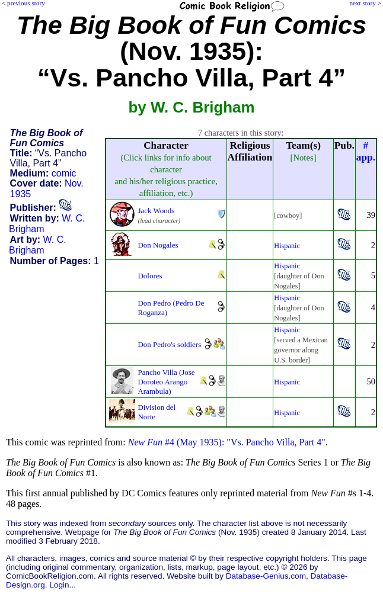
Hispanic (287, 246)
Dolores (150, 275)
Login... (62, 584)
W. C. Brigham (37, 245)
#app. (365, 151)
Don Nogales (158, 244)
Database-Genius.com (266, 576)
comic (64, 173)
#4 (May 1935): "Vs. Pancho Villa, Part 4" (226, 442)
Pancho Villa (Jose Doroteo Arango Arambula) (166, 382)
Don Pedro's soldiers (170, 344)
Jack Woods (156, 210)
